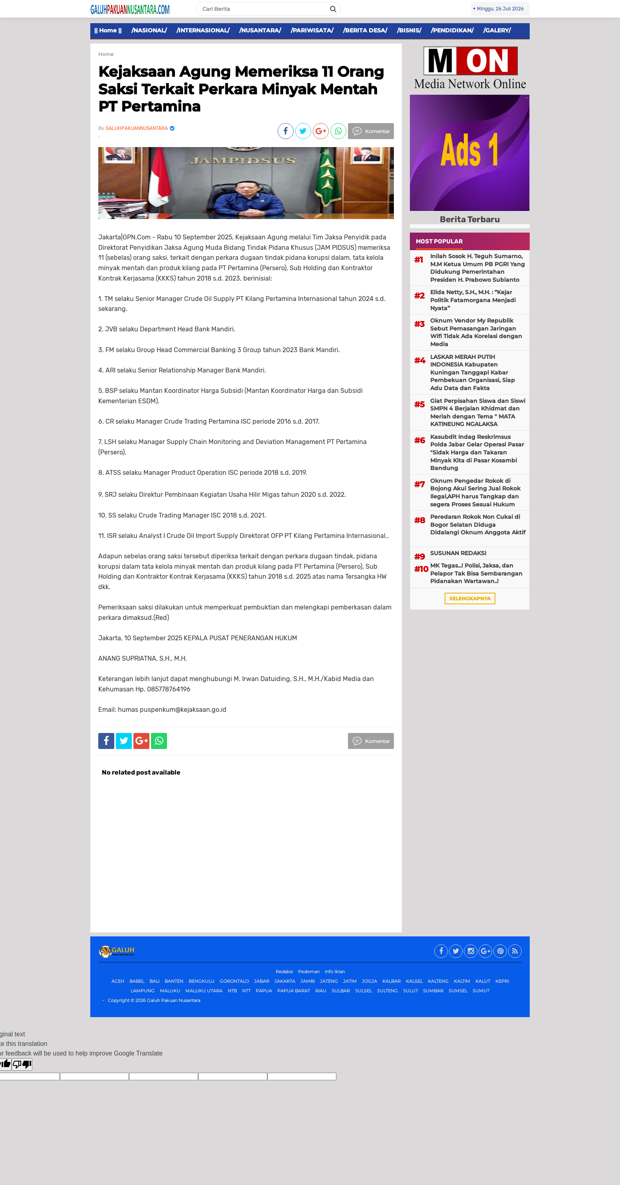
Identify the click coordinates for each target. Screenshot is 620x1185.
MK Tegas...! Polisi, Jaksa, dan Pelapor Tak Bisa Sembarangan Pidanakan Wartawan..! (476, 573)
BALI (154, 981)
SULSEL (363, 991)
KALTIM (462, 981)
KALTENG (438, 981)
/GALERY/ (497, 30)
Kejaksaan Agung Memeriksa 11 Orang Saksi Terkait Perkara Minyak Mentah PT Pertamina (241, 89)
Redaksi (284, 971)
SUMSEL (458, 991)
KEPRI (502, 981)
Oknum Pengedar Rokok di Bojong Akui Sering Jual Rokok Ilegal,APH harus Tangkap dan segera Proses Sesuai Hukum (475, 492)
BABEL (136, 981)
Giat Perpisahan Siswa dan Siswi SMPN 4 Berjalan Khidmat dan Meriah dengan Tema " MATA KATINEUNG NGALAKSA (477, 412)
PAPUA (264, 991)
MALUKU (170, 991)
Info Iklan (335, 971)
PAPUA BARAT (293, 991)
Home (105, 54)
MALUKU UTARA (204, 991)
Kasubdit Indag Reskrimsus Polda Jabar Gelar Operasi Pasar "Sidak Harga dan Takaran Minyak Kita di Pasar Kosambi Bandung (477, 452)
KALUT (482, 981)
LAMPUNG (143, 991)
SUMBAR (433, 991)
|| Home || (107, 30)
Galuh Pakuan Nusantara (173, 1000)
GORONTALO (234, 981)
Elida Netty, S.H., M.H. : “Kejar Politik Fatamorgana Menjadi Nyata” (473, 300)
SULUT (410, 991)
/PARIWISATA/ (312, 30)
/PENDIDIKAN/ (452, 30)
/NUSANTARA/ (260, 30)
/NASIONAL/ (149, 30)
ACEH (117, 981)
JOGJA (369, 981)
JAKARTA (284, 981)
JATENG (329, 981)
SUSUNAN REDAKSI (458, 553)
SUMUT (481, 991)
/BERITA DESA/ (365, 30)
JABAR (261, 981)
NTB (232, 991)
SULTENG (387, 991)
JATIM (350, 981)
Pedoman (309, 971)
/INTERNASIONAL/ (203, 30)
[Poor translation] (22, 1064)
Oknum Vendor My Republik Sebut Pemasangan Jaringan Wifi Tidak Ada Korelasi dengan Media (476, 332)
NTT (246, 991)
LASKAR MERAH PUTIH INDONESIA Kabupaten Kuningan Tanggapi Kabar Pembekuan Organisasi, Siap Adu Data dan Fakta (472, 372)
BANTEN (174, 981)
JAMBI (307, 981)
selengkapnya (470, 598)
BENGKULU (202, 981)
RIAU (320, 991)
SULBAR (341, 991)
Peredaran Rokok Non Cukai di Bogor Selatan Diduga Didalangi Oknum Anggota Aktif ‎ (477, 524)
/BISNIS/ (409, 30)
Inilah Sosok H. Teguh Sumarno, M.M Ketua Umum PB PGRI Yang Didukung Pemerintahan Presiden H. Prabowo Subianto (477, 268)
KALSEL (414, 981)
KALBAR (391, 981)
